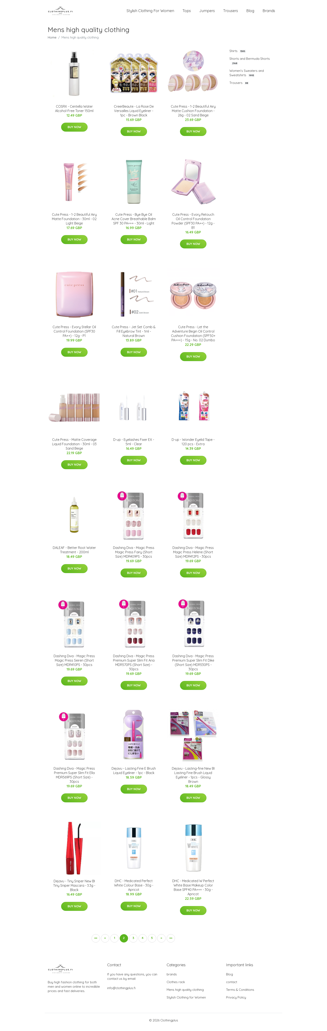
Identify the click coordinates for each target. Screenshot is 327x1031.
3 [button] (133, 941)
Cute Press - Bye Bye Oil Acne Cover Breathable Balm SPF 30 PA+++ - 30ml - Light (134, 222)
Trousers (230, 12)
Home (52, 41)
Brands (269, 12)
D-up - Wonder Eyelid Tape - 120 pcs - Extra (193, 445)
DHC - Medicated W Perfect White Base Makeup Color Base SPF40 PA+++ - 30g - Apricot (193, 891)
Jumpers (207, 12)
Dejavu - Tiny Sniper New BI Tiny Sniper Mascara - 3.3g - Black (74, 889)
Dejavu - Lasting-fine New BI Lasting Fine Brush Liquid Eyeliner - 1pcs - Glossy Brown (193, 778)
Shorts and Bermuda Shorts (249, 64)
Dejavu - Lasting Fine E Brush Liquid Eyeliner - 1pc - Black (134, 774)
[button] (96, 942)
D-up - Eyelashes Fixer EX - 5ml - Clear (133, 445)
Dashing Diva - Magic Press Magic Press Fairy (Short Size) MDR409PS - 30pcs (133, 555)
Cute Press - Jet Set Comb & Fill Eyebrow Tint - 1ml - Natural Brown (134, 335)
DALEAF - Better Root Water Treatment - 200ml (74, 553)
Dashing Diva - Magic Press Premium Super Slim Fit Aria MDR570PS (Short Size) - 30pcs (134, 666)
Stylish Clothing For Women (150, 12)
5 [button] (152, 941)
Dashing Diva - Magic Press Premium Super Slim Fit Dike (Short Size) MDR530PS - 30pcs (193, 666)
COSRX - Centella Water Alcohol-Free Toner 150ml (74, 112)
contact (231, 985)
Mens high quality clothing (185, 993)
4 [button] (142, 941)
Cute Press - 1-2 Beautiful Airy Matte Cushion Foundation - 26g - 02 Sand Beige (193, 114)
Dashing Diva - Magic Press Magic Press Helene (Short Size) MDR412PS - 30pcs (193, 555)
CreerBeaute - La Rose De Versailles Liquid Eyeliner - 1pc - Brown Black (134, 114)
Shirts (237, 54)
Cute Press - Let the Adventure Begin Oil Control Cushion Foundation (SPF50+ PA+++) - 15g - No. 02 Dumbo (193, 337)
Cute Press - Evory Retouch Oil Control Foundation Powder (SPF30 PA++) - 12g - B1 (193, 224)
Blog (250, 12)
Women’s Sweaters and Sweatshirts (246, 76)
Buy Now (74, 130)
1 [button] (114, 941)
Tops (186, 12)
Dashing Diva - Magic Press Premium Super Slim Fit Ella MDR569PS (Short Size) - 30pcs (74, 778)
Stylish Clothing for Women (186, 1001)
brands (172, 978)
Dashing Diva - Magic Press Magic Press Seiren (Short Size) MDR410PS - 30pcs (74, 663)
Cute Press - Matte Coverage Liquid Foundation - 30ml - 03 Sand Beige (74, 447)
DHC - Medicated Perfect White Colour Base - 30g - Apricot (133, 889)
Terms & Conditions (240, 993)
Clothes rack (176, 985)
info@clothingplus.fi (121, 992)
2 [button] (124, 941)
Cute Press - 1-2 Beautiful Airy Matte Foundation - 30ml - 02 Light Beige (74, 222)
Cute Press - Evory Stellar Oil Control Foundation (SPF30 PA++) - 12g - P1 (74, 335)
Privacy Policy (236, 1001)
